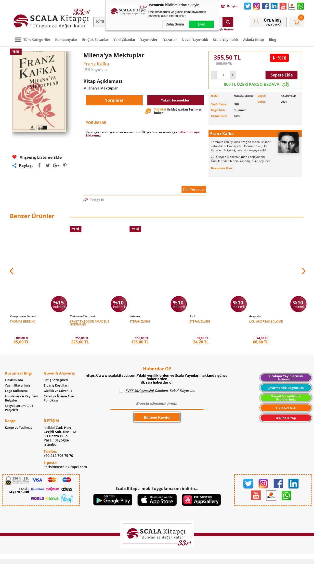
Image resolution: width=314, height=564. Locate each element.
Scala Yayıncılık (225, 39)
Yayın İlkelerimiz (17, 378)
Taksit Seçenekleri (175, 100)
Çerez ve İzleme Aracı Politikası (60, 391)
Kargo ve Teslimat (18, 420)
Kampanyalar (66, 39)
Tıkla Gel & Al (285, 400)
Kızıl (192, 316)
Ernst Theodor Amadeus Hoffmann (89, 322)
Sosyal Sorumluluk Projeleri (19, 400)
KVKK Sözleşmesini (140, 383)
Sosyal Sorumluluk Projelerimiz (286, 390)
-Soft (131, 558)
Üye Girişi (273, 20)
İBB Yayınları (95, 69)
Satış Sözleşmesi (56, 373)
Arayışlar (255, 316)
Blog (272, 39)
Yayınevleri (149, 39)
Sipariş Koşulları (56, 378)
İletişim (229, 6)
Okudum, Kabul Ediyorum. (157, 383)
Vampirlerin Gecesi (23, 316)
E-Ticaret (142, 558)
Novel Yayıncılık (195, 39)
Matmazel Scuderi (82, 316)
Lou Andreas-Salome (266, 321)
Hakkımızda (14, 373)
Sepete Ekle (282, 75)
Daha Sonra (175, 24)
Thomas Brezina (23, 321)
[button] (303, 268)
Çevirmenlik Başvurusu (285, 380)
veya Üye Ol (273, 24)
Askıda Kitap (253, 39)
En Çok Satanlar (95, 39)
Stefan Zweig (140, 321)
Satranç (135, 316)
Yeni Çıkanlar (124, 39)
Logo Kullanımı (16, 383)
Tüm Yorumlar (194, 189)
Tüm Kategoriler (31, 39)
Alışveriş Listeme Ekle (37, 157)
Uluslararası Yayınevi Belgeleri (21, 391)
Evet (201, 24)
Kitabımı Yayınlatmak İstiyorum (285, 370)
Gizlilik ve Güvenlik (58, 383)
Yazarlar (170, 39)
